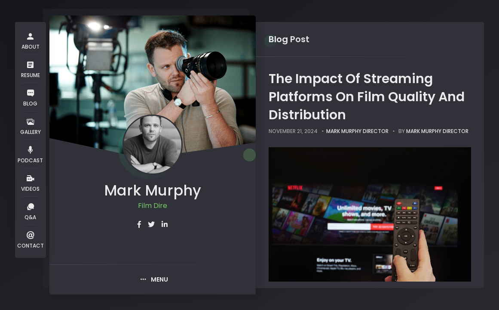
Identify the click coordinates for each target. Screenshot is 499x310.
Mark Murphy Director (357, 131)
